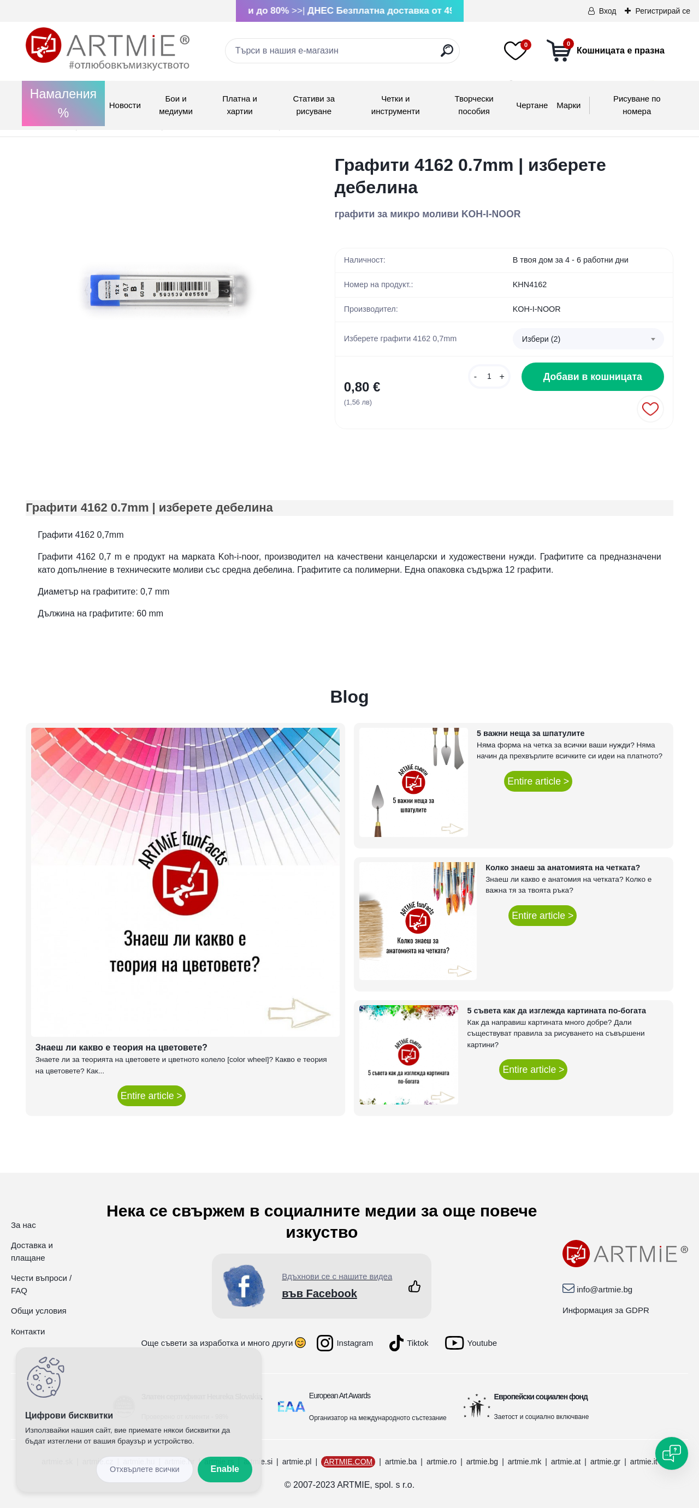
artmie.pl (297, 1461)
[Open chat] (671, 1453)
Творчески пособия (473, 105)
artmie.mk (524, 1461)
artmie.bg (482, 1461)
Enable (225, 1469)
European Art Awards (339, 1395)
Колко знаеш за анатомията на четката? (562, 867)
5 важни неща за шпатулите (530, 733)
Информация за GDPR (605, 1310)
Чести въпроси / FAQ (41, 1284)
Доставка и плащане (32, 1251)
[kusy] (489, 376)
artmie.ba (401, 1461)
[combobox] (588, 339)
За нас (23, 1225)
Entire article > (151, 1095)
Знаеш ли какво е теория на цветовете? (121, 1047)
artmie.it (643, 1461)
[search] (447, 55)
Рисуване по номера (637, 105)
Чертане (532, 105)
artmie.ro (441, 1461)
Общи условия (39, 1310)
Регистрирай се (662, 11)
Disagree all (144, 1469)
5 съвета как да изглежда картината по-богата (556, 1010)
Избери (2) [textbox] (541, 339)
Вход (608, 11)
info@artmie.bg (604, 1289)
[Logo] (107, 49)
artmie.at (565, 1461)
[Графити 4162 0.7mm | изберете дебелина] (163, 291)
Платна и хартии (239, 105)
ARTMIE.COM (348, 1461)
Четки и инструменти (395, 105)
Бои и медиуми (175, 105)
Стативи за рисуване (314, 105)
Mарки (568, 105)
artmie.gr (605, 1461)
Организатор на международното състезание (378, 1418)
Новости (125, 105)
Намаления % (63, 103)
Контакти (28, 1331)
